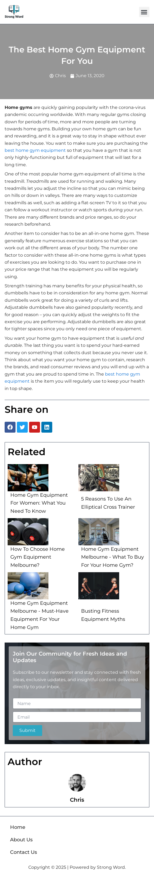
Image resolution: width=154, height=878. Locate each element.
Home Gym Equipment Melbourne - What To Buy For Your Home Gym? (112, 557)
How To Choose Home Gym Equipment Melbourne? (37, 557)
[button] (144, 12)
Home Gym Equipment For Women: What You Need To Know (39, 503)
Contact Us (23, 852)
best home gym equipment (35, 150)
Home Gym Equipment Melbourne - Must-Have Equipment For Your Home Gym (39, 615)
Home (17, 827)
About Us (21, 840)
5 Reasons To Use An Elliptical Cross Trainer (108, 503)
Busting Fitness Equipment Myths (103, 615)
